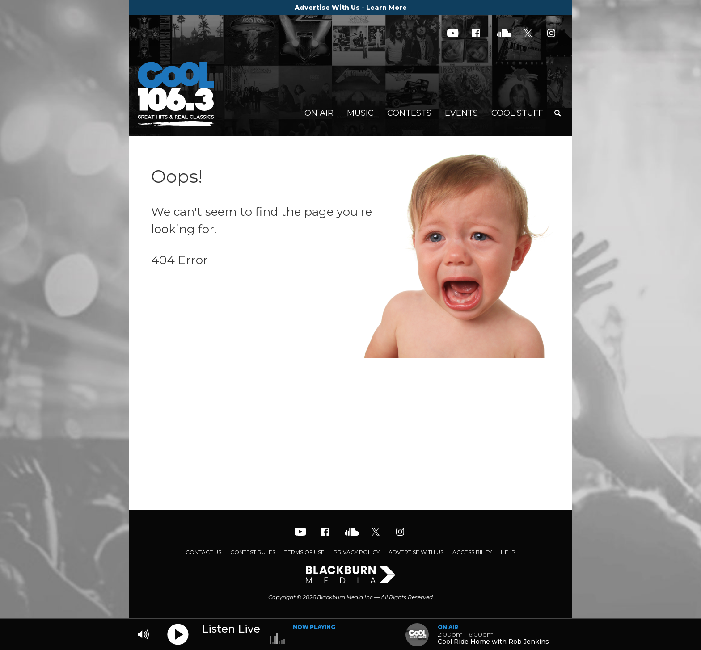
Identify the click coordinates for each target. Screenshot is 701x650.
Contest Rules (252, 552)
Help (508, 552)
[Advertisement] (350, 438)
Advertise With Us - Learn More (351, 8)
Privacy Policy (357, 552)
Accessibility (472, 552)
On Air (319, 113)
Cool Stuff (517, 113)
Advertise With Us (416, 552)
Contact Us (203, 552)
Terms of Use (304, 552)
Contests (409, 113)
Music (360, 113)
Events (461, 113)
